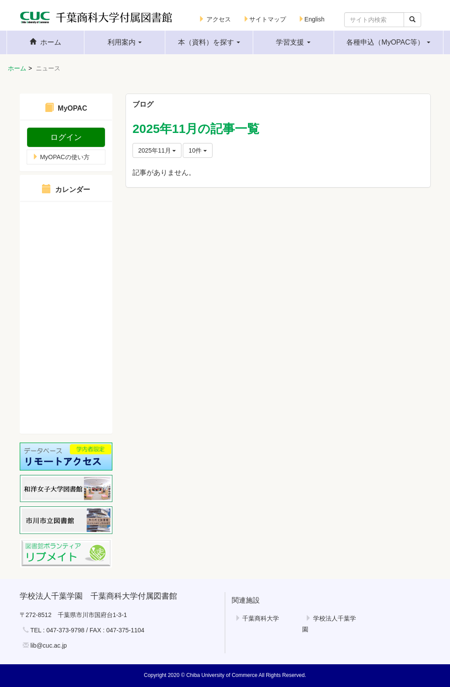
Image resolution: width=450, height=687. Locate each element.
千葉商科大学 (257, 618)
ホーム (17, 68)
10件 (197, 150)
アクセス (215, 19)
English (311, 19)
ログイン (66, 137)
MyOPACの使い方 (61, 156)
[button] (124, 42)
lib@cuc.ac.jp (48, 645)
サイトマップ (264, 19)
